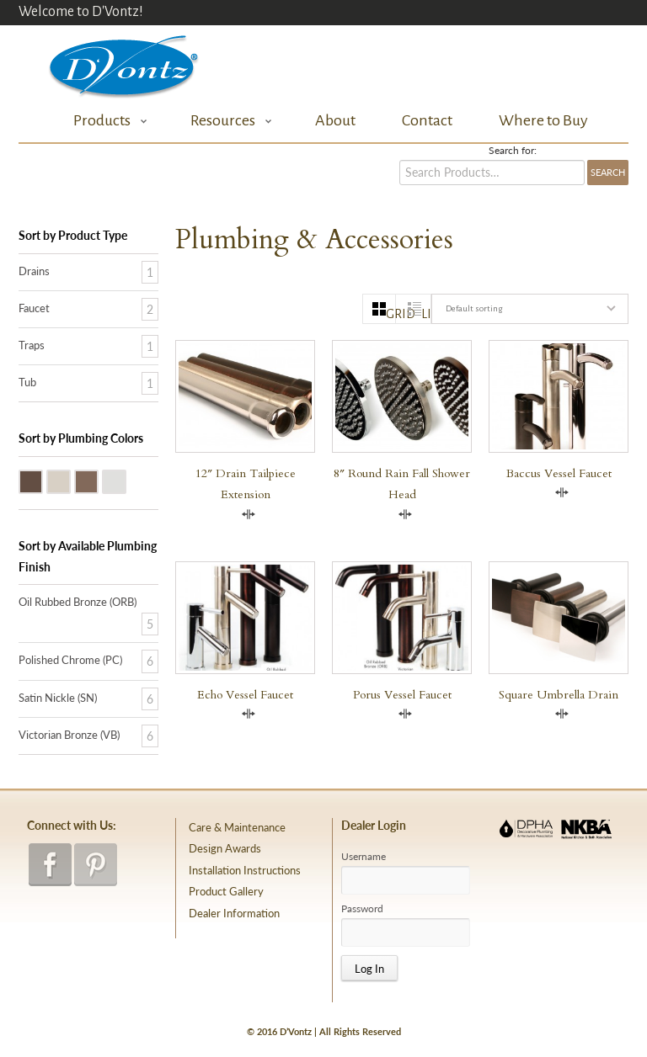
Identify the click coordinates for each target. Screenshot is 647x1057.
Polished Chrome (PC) (125, 480)
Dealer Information (234, 913)
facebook (50, 864)
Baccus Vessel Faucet (559, 473)
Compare (248, 514)
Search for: (513, 151)
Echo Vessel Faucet (245, 695)
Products (105, 121)
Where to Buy (543, 120)
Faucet (34, 308)
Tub (27, 382)
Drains (34, 271)
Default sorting (474, 308)
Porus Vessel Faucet (402, 695)
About (335, 120)
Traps (32, 345)
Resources (226, 121)
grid (391, 314)
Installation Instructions (245, 870)
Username (363, 857)
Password (362, 909)
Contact (427, 120)
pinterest (95, 864)
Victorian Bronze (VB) (98, 480)
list (425, 314)
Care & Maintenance (237, 827)
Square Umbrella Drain (558, 695)
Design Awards (225, 848)
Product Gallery (226, 891)
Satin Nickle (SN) (70, 480)
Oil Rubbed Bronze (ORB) (42, 480)
